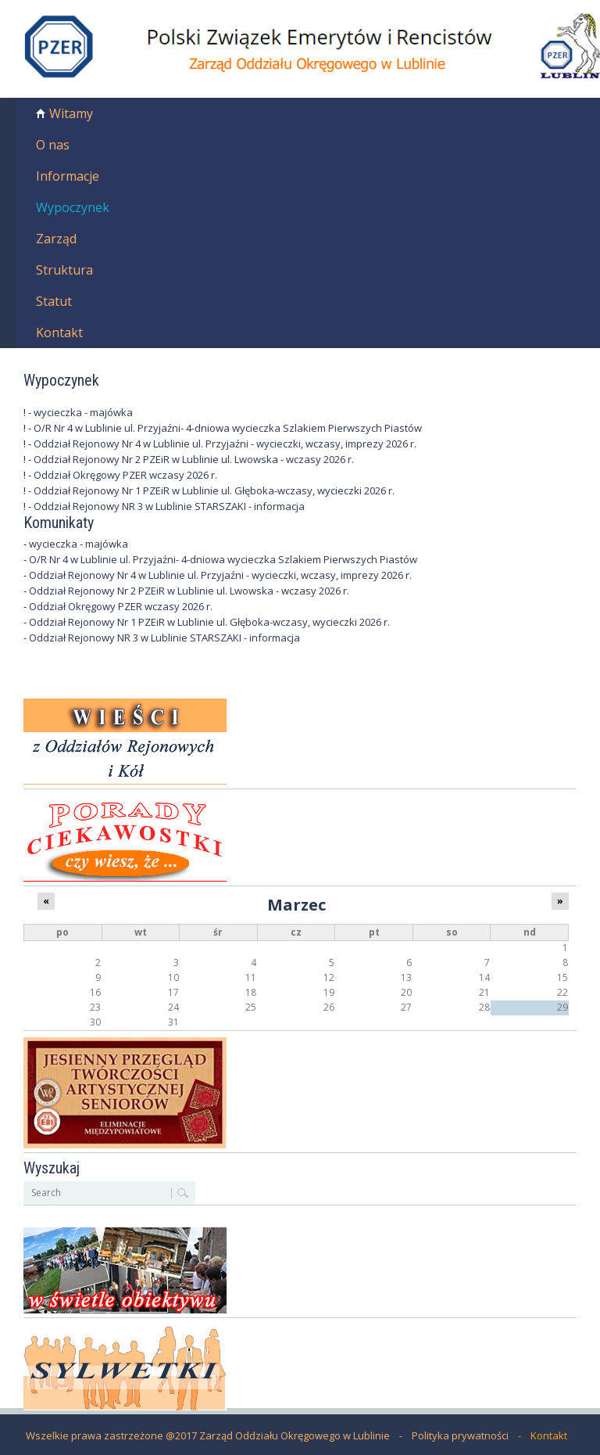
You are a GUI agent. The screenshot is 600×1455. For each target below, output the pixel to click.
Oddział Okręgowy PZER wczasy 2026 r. (125, 475)
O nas (53, 144)
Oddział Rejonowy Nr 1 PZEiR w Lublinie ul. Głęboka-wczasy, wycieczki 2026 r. (214, 490)
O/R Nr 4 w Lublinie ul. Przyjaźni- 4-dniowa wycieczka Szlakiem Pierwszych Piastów (228, 428)
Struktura (64, 269)
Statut (54, 301)
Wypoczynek (72, 207)
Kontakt (59, 332)
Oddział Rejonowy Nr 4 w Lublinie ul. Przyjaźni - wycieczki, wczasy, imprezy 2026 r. (225, 443)
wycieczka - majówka (83, 412)
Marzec (296, 904)
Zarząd (56, 238)
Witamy (71, 113)
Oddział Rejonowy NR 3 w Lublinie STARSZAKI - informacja (169, 506)
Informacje (67, 176)
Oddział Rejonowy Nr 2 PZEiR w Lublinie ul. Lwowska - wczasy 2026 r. (194, 459)
